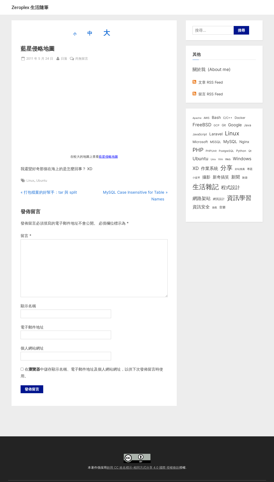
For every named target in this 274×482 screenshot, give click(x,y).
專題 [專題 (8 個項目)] (250, 169)
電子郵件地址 (32, 327)
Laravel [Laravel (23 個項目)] (216, 134)
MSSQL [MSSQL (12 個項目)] (215, 142)
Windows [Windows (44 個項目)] (242, 158)
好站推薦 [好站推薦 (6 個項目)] (240, 169)
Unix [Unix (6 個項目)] (213, 159)
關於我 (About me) (212, 69)
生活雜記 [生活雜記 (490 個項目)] (206, 187)
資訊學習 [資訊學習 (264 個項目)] (239, 197)
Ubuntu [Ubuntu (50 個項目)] (200, 158)
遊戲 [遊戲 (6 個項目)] (214, 207)
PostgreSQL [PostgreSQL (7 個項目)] (226, 151)
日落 (64, 58)
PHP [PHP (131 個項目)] (198, 150)
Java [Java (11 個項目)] (247, 125)
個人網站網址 (32, 348)
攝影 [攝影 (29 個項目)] (206, 177)
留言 (26, 235)
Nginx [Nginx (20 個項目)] (244, 142)
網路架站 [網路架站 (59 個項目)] (202, 198)
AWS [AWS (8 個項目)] (207, 118)
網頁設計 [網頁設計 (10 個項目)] (219, 199)
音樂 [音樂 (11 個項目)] (222, 207)
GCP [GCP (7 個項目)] (216, 125)
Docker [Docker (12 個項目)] (240, 118)
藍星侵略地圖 (108, 156)
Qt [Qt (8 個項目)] (249, 151)
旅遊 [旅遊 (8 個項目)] (245, 177)
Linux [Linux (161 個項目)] (232, 133)
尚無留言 (81, 58)
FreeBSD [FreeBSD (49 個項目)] (202, 124)
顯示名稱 (28, 306)
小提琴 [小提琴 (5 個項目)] (196, 177)
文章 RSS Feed (208, 82)
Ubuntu (41, 180)
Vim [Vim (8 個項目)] (220, 159)
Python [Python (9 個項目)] (241, 151)
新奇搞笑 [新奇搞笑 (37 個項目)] (221, 176)
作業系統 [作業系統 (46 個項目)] (209, 168)
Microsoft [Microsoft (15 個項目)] (200, 142)
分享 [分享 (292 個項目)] (226, 168)
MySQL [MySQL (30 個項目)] (230, 141)
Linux (30, 180)
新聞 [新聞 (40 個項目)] (235, 177)
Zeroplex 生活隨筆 (30, 7)
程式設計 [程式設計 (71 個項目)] (230, 187)
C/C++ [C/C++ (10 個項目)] (227, 118)
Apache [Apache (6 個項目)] (197, 118)
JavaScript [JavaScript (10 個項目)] (200, 134)
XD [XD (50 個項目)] (196, 168)
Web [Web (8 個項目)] (228, 159)
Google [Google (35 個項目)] (235, 124)
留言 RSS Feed (208, 94)
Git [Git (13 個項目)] (224, 125)
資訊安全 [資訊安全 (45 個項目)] (201, 206)
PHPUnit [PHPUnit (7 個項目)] (211, 151)
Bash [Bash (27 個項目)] (216, 117)
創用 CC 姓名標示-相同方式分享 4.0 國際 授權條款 (143, 467)
